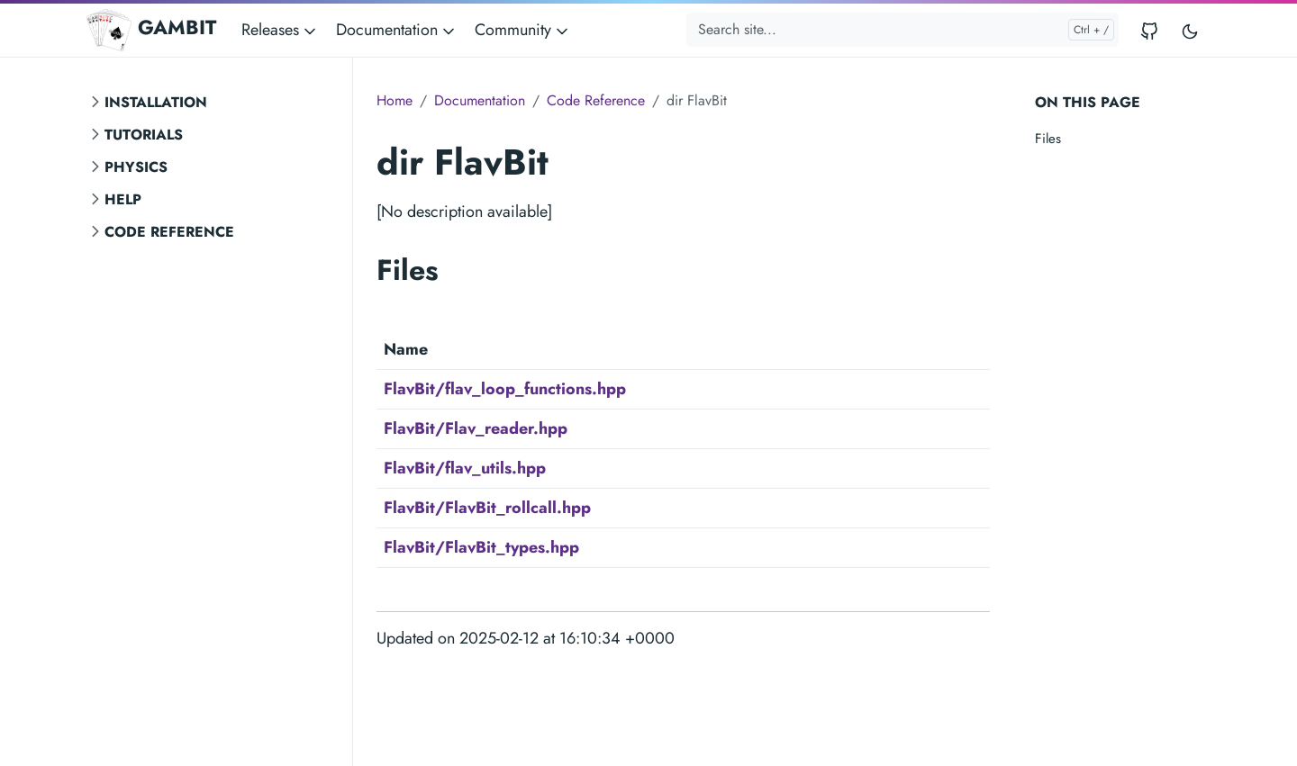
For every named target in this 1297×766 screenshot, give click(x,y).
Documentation (479, 100)
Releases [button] (280, 29)
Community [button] (523, 29)
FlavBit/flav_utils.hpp (465, 468)
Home (394, 100)
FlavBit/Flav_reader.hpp (475, 428)
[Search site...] (902, 30)
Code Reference (169, 231)
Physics (136, 167)
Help (122, 199)
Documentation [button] (397, 29)
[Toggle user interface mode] (1190, 30)
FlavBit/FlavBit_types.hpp (481, 547)
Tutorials (143, 134)
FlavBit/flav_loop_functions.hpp (505, 389)
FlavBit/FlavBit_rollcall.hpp (487, 507)
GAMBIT (151, 29)
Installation (155, 102)
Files (1048, 139)
